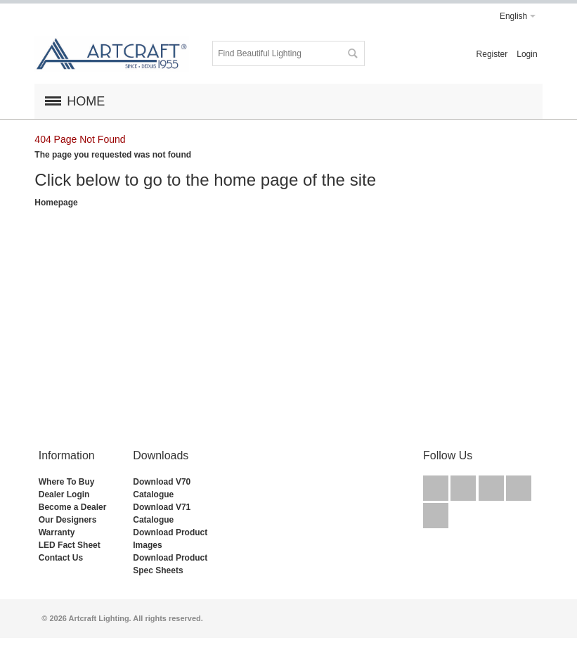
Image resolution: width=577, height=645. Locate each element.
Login (527, 54)
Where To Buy (67, 482)
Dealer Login (64, 494)
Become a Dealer (73, 507)
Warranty (57, 532)
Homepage (55, 202)
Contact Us (61, 558)
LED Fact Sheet (70, 545)
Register (492, 54)
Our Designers (68, 520)
